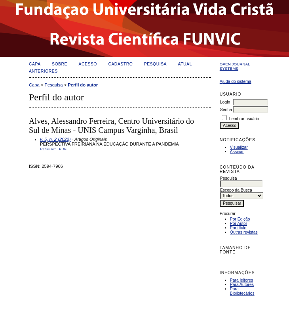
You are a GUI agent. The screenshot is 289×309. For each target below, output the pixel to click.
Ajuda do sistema (235, 81)
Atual (185, 64)
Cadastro (120, 64)
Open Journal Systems (235, 66)
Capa (35, 64)
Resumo (48, 149)
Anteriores (43, 71)
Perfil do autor (83, 85)
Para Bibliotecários (242, 291)
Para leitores (241, 280)
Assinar (237, 152)
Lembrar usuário (244, 119)
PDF (63, 149)
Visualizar (239, 147)
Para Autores (242, 284)
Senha (226, 109)
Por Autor (238, 223)
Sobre (59, 64)
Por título (238, 228)
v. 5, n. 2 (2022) (55, 139)
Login (225, 102)
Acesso (88, 64)
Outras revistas (244, 232)
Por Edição (240, 219)
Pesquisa (155, 64)
